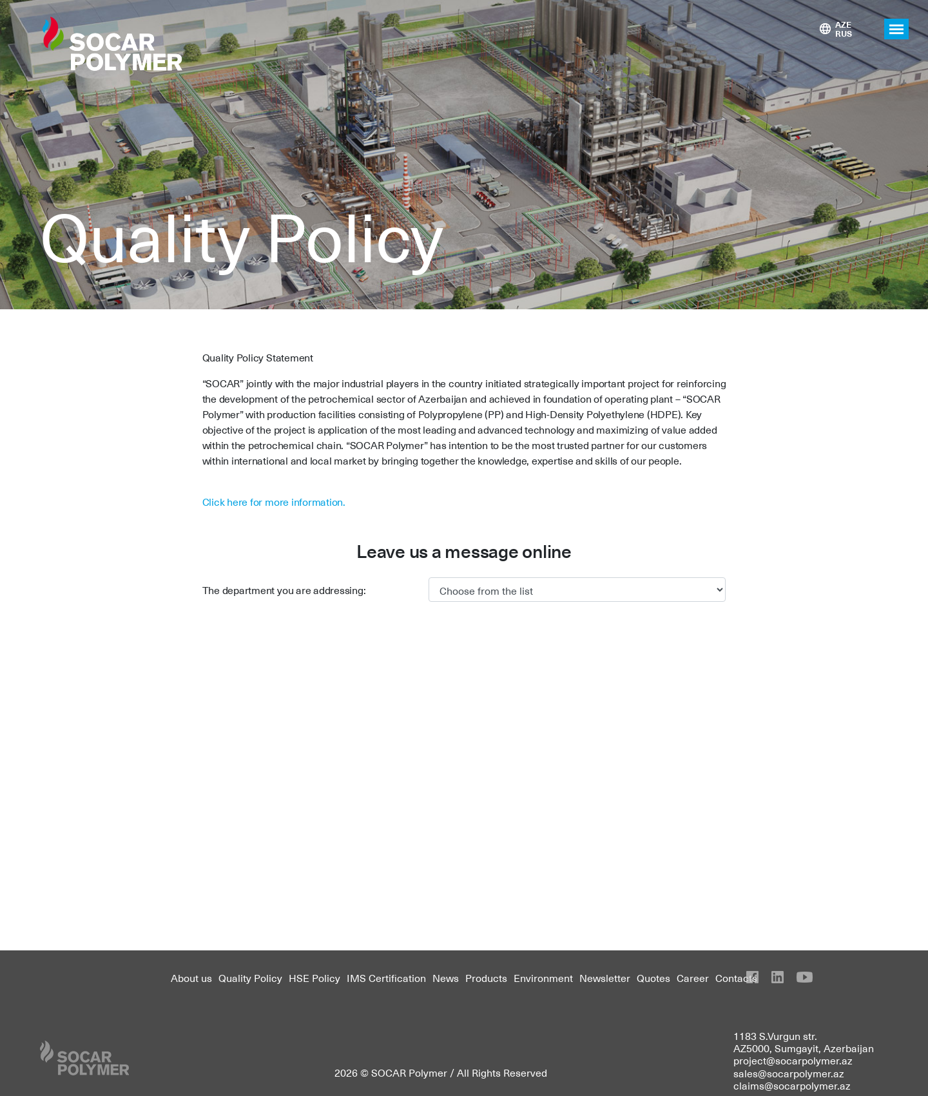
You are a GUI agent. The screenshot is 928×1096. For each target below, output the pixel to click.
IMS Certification (386, 977)
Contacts (736, 977)
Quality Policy (250, 977)
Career (693, 977)
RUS (843, 33)
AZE (843, 24)
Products (486, 977)
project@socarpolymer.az (793, 1060)
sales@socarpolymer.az (788, 1073)
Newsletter (604, 977)
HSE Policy (314, 977)
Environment (543, 977)
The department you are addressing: (284, 589)
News (445, 977)
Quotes (653, 977)
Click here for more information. (273, 501)
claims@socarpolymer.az (792, 1085)
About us (191, 977)
